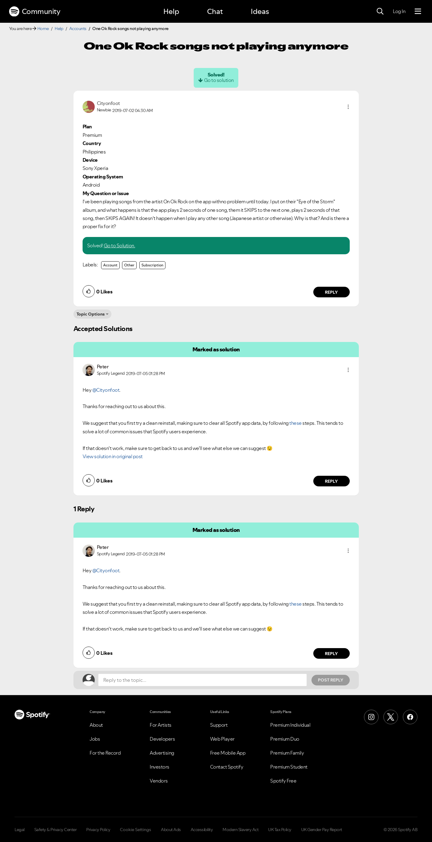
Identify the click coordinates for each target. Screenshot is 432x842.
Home (43, 28)
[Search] (380, 11)
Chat (215, 11)
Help (171, 11)
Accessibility (202, 829)
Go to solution (219, 80)
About (96, 725)
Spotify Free (283, 780)
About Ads (171, 829)
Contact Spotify (226, 766)
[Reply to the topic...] (202, 680)
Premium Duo (284, 738)
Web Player (222, 738)
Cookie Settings (135, 829)
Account (110, 265)
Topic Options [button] (91, 314)
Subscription (152, 265)
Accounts (78, 28)
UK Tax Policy (279, 829)
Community (34, 11)
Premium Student (289, 766)
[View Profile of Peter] (103, 366)
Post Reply (330, 680)
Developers (162, 738)
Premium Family (287, 752)
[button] (348, 106)
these (295, 423)
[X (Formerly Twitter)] (390, 717)
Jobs (95, 738)
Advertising (162, 752)
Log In (399, 11)
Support (219, 725)
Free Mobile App (228, 752)
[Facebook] (410, 717)
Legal (20, 829)
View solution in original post (113, 456)
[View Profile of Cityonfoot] (108, 103)
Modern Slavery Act (240, 829)
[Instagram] (371, 717)
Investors (159, 766)
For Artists (161, 725)
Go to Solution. (119, 245)
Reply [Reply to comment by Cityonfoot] (331, 292)
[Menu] (418, 11)
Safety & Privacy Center (55, 829)
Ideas (260, 11)
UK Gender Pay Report (321, 829)
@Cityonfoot (106, 390)
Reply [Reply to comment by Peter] (331, 481)
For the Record (105, 752)
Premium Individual (290, 725)
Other (129, 265)
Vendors (159, 780)
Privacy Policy (98, 829)
